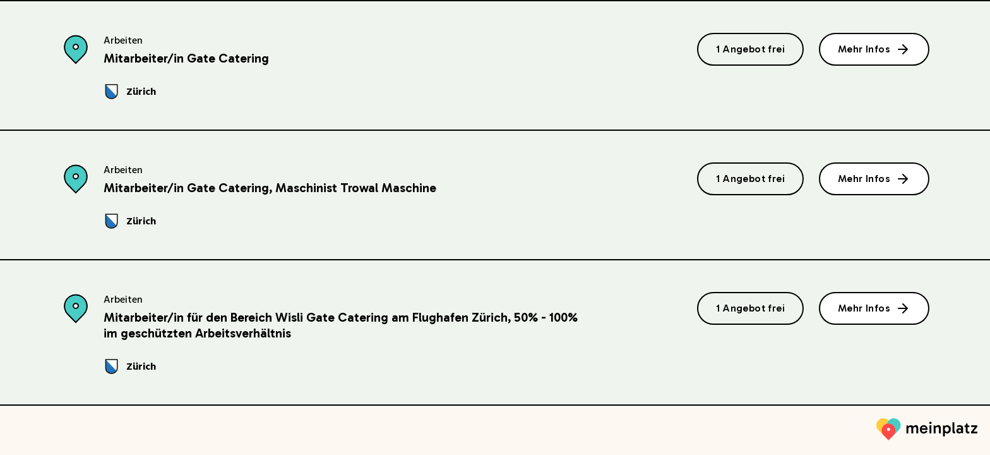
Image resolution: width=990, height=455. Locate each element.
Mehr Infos (874, 49)
